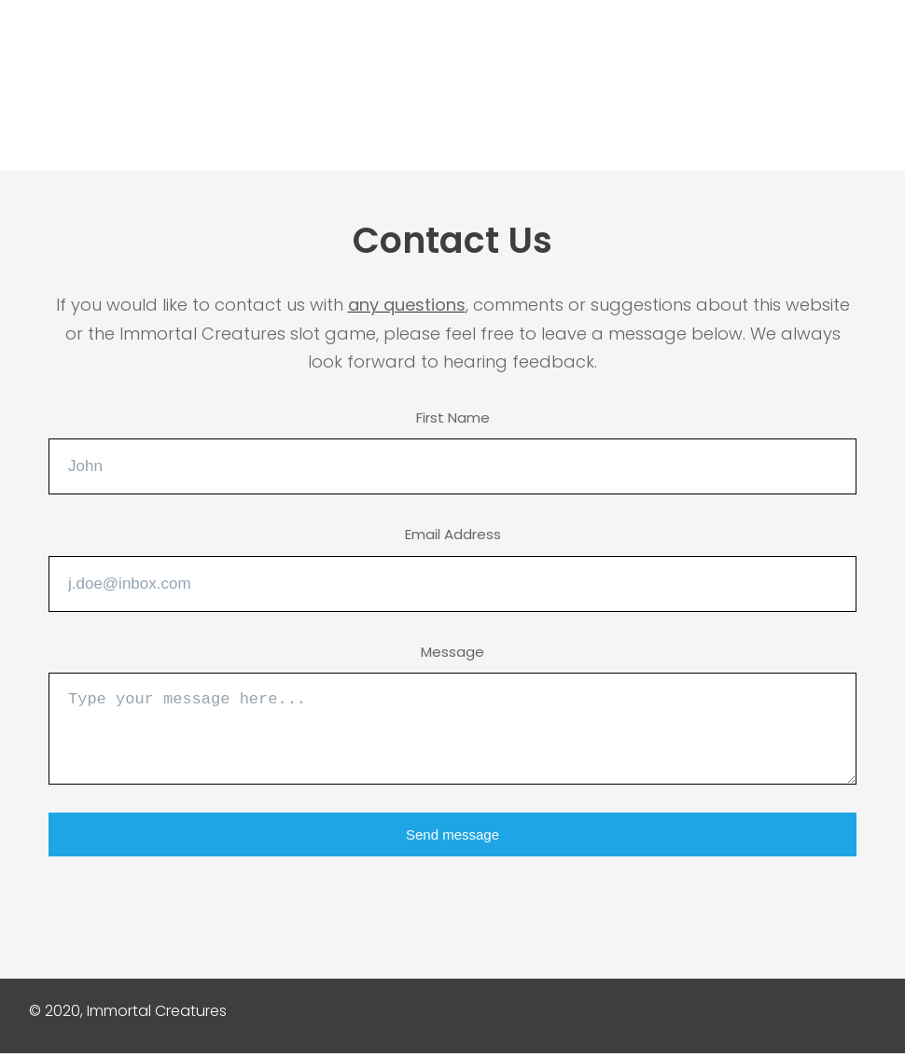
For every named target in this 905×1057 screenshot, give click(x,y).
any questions (407, 304)
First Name (453, 417)
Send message (452, 834)
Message (452, 651)
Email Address (453, 534)
